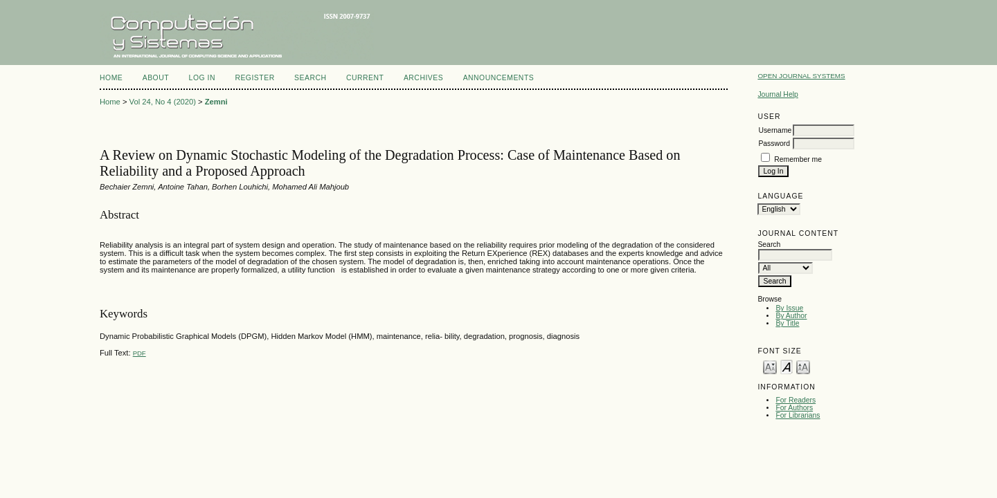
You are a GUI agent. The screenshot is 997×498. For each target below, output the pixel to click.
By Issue (789, 308)
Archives (423, 78)
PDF (139, 353)
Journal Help (777, 94)
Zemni (216, 102)
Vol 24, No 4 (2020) (162, 102)
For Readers (795, 400)
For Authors (794, 408)
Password (774, 143)
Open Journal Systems (801, 76)
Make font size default (786, 366)
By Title (787, 323)
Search (310, 78)
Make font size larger (803, 366)
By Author (791, 316)
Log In (202, 78)
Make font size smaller (770, 366)
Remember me (798, 159)
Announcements (499, 78)
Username (774, 130)
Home (111, 78)
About (156, 78)
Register (254, 78)
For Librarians (797, 415)
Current (365, 78)
